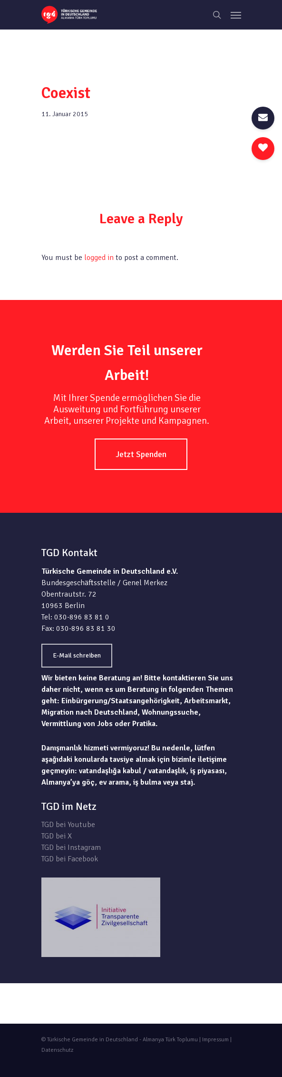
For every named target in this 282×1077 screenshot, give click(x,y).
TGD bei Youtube (68, 824)
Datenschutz (57, 1050)
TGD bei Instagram (71, 847)
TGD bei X (56, 836)
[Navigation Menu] (236, 15)
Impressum (215, 1039)
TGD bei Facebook (69, 859)
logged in (99, 257)
